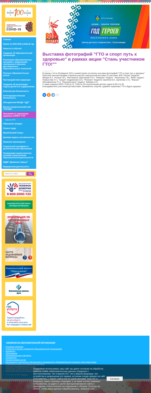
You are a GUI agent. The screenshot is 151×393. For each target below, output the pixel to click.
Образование (11, 353)
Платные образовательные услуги (16, 74)
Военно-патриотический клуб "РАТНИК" (17, 108)
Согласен (114, 379)
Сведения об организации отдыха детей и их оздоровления (18, 85)
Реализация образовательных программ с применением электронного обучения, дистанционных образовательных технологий (17, 64)
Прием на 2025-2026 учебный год (18, 44)
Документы (10, 351)
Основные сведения (14, 347)
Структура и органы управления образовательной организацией (34, 349)
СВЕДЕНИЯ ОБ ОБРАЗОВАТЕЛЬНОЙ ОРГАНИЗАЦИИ (30, 343)
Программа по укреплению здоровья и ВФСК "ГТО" (15, 115)
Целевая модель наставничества (18, 137)
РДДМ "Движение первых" (15, 162)
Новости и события (12, 48)
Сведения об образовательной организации (17, 54)
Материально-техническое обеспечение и (24, 362)
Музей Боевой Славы (13, 133)
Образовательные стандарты (18, 355)
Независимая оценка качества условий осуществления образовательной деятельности (18, 155)
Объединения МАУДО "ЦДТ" (16, 102)
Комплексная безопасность (16, 91)
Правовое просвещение (14, 142)
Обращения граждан (12, 124)
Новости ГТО (10, 120)
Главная (7, 39)
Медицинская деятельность (16, 167)
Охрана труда (9, 128)
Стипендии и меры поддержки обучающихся (25, 364)
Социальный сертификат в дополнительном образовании (17, 147)
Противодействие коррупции (16, 80)
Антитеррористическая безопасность (14, 97)
